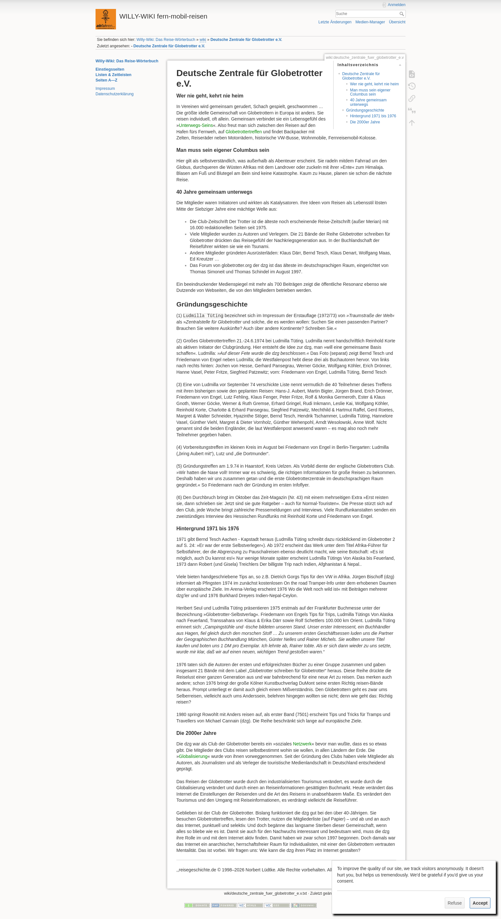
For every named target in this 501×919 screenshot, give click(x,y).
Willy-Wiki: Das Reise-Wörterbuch (165, 39)
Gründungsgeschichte (365, 110)
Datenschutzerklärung (115, 94)
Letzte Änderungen (335, 22)
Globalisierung (193, 756)
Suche (402, 14)
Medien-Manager (370, 22)
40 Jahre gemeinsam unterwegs (368, 102)
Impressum (105, 88)
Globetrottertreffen (244, 131)
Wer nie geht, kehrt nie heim (374, 84)
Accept (480, 903)
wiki (203, 39)
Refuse (455, 903)
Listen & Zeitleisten (113, 75)
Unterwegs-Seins (196, 125)
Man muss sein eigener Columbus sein (370, 92)
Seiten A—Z (106, 80)
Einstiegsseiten (110, 69)
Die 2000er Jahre (365, 122)
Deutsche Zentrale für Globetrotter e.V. (246, 39)
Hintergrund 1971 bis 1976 (373, 116)
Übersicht (397, 22)
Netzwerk (302, 743)
